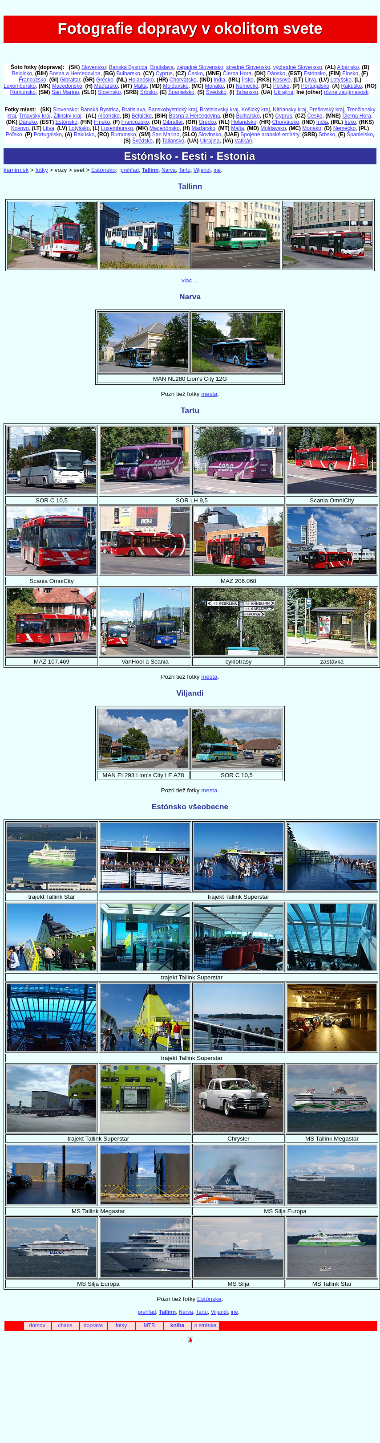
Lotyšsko (341, 80)
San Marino (65, 92)
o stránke (205, 1325)
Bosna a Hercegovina (75, 73)
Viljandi (202, 170)
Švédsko (216, 92)
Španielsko (181, 92)
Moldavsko (175, 86)
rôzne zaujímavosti (346, 92)
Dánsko (276, 73)
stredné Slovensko (248, 67)
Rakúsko (351, 86)
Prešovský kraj (326, 109)
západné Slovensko (200, 67)
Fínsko (350, 73)
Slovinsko (109, 92)
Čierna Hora (236, 73)
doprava (93, 1325)
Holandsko (141, 80)
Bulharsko (128, 73)
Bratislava (162, 67)
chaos (65, 1325)
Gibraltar (70, 80)
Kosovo (282, 80)
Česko (195, 73)
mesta (209, 394)
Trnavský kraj (35, 116)
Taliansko (247, 92)
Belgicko (22, 73)
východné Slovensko (297, 67)
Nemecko (247, 86)
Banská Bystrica (128, 67)
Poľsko (281, 86)
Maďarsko (105, 86)
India (219, 80)
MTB (149, 1325)
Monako (214, 86)
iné (217, 170)
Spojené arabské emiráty (270, 134)
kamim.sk (16, 170)
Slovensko (93, 67)
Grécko (104, 80)
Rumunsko (23, 92)
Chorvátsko (183, 80)
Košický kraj (255, 109)
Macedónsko (67, 86)
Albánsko (348, 67)
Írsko (248, 80)
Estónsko (314, 73)
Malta (139, 86)
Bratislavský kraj (219, 109)
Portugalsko (315, 86)
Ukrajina (283, 92)
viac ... (190, 280)
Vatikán (243, 141)
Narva (169, 170)
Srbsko (148, 92)
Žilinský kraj (67, 116)
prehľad (130, 170)
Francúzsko (32, 80)
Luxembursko (20, 86)
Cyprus (164, 73)
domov (37, 1325)
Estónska (209, 1299)
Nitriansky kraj (289, 109)
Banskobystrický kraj (172, 109)
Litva (310, 80)
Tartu (184, 170)
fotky (41, 170)
